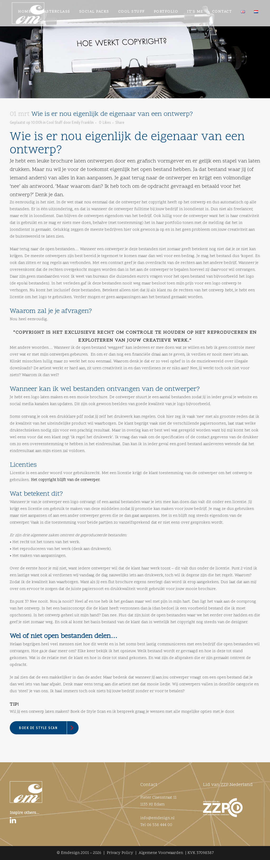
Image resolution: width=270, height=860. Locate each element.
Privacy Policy (120, 853)
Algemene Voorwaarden (161, 853)
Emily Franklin (83, 143)
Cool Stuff (54, 143)
